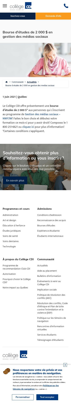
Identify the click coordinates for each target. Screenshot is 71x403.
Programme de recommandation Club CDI (16, 267)
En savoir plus (15, 180)
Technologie (9, 246)
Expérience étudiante (48, 230)
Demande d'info (53, 16)
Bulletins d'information (49, 276)
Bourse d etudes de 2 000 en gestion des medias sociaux (29, 85)
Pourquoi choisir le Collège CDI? (17, 281)
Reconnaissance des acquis (51, 220)
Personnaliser (23, 397)
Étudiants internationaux (50, 236)
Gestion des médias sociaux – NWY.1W (31, 116)
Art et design (9, 220)
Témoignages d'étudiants (50, 340)
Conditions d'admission (49, 215)
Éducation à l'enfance (14, 225)
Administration (10, 215)
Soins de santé (10, 236)
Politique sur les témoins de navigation (51, 319)
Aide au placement (47, 270)
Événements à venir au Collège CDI (49, 283)
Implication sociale (47, 289)
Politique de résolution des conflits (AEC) (51, 296)
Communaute (18, 82)
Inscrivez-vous (18, 16)
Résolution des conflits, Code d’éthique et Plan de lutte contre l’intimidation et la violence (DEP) (52, 308)
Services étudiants (46, 334)
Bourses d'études (46, 225)
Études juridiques (12, 230)
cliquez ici (28, 127)
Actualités (32, 82)
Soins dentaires (11, 241)
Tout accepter (47, 397)
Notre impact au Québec (15, 287)
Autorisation (9, 274)
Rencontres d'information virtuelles (50, 328)
